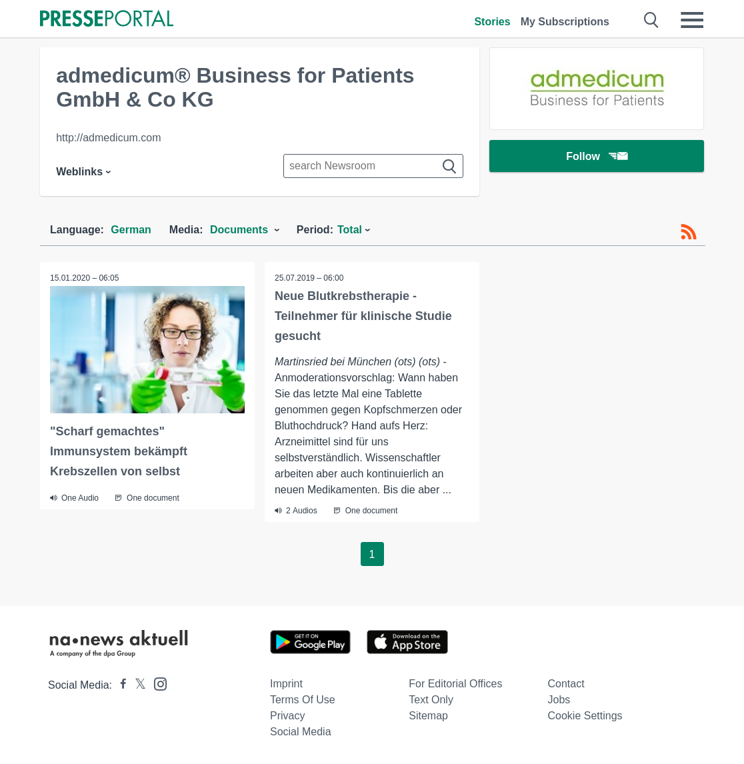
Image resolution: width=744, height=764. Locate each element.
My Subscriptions (565, 21)
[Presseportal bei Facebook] (119, 685)
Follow (596, 156)
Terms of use (302, 699)
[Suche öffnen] (651, 20)
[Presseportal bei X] (136, 685)
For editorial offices (455, 683)
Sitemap (428, 715)
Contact (566, 683)
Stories (492, 21)
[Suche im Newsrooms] (373, 166)
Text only (431, 699)
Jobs (559, 699)
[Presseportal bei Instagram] (156, 683)
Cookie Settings (585, 715)
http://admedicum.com (108, 137)
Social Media (300, 731)
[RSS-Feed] (688, 232)
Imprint (286, 683)
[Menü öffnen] (692, 20)
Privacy (287, 715)
